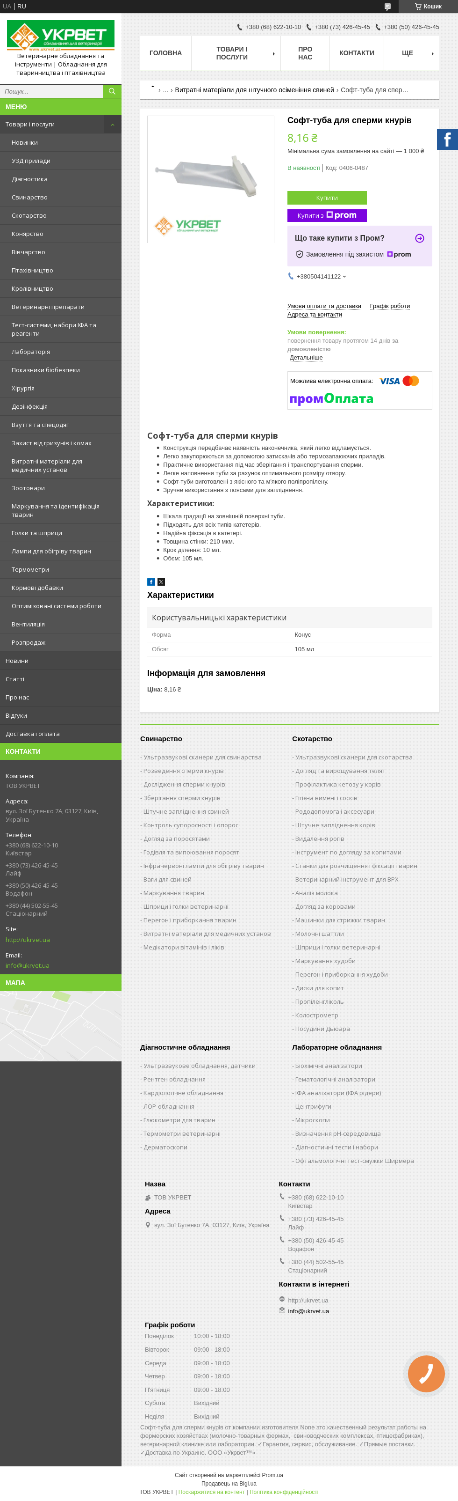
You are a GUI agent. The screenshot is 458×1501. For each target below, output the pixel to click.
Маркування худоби (325, 961)
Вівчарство (28, 252)
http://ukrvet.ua (28, 939)
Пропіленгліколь (319, 1001)
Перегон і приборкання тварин (189, 920)
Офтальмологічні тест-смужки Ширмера (354, 1160)
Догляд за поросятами (176, 838)
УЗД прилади (31, 160)
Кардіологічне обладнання (183, 1093)
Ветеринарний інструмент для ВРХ (347, 879)
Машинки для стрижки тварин (340, 920)
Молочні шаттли (319, 933)
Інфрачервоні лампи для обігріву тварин (203, 865)
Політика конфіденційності (284, 1492)
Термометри (30, 569)
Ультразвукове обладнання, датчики (199, 1065)
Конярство (27, 233)
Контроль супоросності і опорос (190, 825)
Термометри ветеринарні (182, 1133)
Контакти (356, 53)
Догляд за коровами (325, 906)
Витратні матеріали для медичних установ (47, 465)
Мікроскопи (312, 1120)
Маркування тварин (173, 893)
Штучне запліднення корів (335, 825)
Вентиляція (28, 624)
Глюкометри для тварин (179, 1120)
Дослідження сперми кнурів (184, 784)
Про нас (17, 697)
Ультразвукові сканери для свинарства (202, 757)
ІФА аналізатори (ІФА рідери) (338, 1093)
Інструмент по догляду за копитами (348, 852)
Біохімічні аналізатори (328, 1065)
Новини (17, 660)
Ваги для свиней (167, 879)
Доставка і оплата (33, 733)
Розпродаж (28, 642)
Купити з (327, 215)
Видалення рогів (319, 838)
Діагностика (30, 179)
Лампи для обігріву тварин (51, 551)
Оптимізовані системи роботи (56, 606)
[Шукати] (112, 91)
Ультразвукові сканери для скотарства (354, 757)
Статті (15, 679)
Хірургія (23, 388)
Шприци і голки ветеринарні (186, 906)
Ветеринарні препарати (48, 306)
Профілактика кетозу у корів (338, 784)
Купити (327, 197)
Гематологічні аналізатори (335, 1079)
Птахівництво (32, 270)
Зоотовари (28, 488)
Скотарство (29, 215)
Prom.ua (272, 1475)
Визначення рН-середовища (338, 1133)
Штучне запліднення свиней (186, 811)
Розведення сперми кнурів (183, 770)
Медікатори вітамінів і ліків (183, 947)
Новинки (25, 142)
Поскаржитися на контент (212, 1492)
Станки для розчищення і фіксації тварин (356, 865)
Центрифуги (313, 1106)
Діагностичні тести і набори (336, 1147)
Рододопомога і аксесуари (334, 811)
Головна (166, 53)
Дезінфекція (30, 406)
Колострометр (316, 1015)
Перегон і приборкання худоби (341, 974)
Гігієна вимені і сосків (326, 798)
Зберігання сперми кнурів (182, 798)
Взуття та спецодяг (40, 424)
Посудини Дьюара (322, 1028)
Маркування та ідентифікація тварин (56, 510)
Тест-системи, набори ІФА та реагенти (54, 329)
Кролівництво (32, 288)
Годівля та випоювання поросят (191, 852)
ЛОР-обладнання (168, 1106)
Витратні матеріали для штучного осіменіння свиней (254, 90)
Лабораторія (31, 351)
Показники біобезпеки (46, 370)
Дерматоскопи (165, 1147)
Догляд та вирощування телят (340, 770)
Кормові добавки (37, 587)
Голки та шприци (37, 533)
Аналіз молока (316, 893)
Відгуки (16, 715)
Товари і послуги (30, 124)
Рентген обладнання (174, 1079)
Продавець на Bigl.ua (229, 1483)
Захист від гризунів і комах (52, 443)
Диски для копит (319, 988)
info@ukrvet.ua (28, 965)
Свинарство (30, 197)
